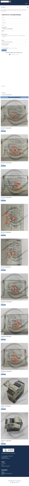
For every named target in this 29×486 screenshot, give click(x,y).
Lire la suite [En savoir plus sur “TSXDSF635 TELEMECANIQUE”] (3, 409)
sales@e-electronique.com (14, 54)
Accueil (1, 10)
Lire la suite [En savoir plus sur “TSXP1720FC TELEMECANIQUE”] (3, 235)
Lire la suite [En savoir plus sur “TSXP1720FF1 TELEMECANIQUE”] (3, 131)
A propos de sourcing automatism (6, 473)
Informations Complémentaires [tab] (7, 94)
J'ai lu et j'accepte (9, 48)
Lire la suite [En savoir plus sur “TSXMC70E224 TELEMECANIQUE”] (3, 374)
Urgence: (2, 40)
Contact (2, 474)
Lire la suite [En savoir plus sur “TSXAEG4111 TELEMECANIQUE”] (3, 443)
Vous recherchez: (4, 27)
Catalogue (3, 472)
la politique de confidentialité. (12, 48)
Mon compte (3, 463)
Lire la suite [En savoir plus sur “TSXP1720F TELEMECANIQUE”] (3, 270)
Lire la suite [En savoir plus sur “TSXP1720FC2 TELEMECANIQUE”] (3, 200)
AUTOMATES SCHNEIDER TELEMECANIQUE (10, 10)
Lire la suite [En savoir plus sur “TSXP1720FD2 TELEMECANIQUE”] (3, 165)
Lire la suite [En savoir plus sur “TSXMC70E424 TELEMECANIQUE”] (3, 304)
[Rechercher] (10, 1)
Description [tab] (4, 92)
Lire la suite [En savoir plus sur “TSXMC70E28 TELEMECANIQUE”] (3, 339)
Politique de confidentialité (5, 466)
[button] (27, 7)
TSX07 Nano (19, 10)
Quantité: (2, 30)
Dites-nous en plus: (4, 34)
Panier (2, 464)
